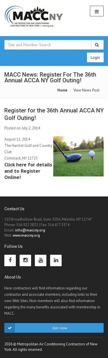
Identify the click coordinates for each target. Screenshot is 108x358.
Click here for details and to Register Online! (28, 170)
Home (62, 90)
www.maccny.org (26, 235)
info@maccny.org (30, 230)
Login (95, 57)
